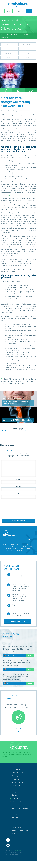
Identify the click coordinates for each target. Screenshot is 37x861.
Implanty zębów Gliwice (19, 805)
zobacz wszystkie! (18, 621)
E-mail (18, 486)
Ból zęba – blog (17, 786)
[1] (10, 195)
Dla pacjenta (9, 49)
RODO (14, 821)
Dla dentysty (27, 49)
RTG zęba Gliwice (17, 782)
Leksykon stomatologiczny (20, 808)
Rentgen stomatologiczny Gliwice (20, 831)
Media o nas (16, 779)
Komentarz (18, 459)
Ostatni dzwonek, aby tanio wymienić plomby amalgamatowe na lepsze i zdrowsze (21, 577)
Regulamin (15, 817)
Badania (27, 58)
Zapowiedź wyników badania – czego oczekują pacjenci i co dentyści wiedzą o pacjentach (20, 597)
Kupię (14, 792)
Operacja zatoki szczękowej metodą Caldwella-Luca (15, 102)
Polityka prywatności (18, 824)
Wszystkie (9, 44)
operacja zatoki (17, 431)
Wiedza (10, 35)
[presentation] (8, 508)
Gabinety (15, 776)
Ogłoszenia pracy (17, 773)
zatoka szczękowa (30, 431)
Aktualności (9, 53)
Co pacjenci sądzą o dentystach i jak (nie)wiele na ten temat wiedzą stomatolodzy (20, 587)
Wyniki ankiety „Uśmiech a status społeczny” (20, 614)
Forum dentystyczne (18, 798)
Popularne (28, 44)
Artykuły (26, 34)
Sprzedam (15, 795)
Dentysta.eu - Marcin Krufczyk (15, 34)
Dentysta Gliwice (17, 801)
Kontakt (14, 814)
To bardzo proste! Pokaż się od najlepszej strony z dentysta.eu (16, 714)
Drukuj (15, 111)
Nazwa (18, 479)
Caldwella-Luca (5, 431)
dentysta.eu (18, 851)
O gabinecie (16, 769)
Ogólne (27, 53)
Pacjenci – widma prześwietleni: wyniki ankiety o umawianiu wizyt (20, 607)
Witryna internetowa (18, 494)
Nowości (9, 58)
